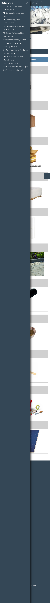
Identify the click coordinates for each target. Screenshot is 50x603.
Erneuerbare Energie (13, 70)
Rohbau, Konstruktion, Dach (14, 14)
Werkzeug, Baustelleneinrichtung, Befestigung (13, 57)
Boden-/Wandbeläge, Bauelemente (13, 34)
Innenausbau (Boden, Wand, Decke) (13, 28)
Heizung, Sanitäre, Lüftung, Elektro (12, 45)
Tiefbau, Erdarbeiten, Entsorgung (13, 7)
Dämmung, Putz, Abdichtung (11, 21)
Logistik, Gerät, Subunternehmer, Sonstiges (15, 65)
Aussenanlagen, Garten (14, 40)
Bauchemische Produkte (15, 50)
